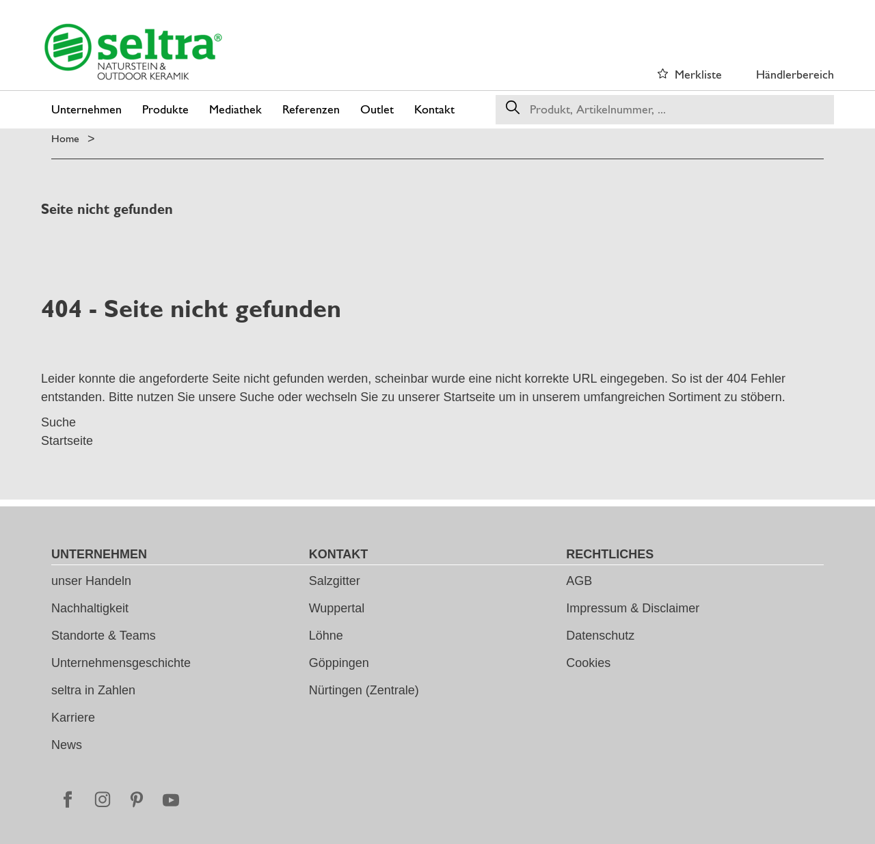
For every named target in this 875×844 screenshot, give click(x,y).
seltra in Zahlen (93, 690)
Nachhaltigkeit (90, 608)
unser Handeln (91, 581)
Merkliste (698, 74)
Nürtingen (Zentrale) (364, 690)
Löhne (326, 635)
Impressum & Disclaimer (632, 608)
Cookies (588, 663)
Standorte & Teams (103, 635)
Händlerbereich (795, 74)
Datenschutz (600, 635)
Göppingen (339, 663)
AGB (579, 581)
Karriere (73, 717)
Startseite (469, 397)
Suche (256, 397)
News (66, 745)
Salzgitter (334, 581)
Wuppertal (337, 608)
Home (65, 138)
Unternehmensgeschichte (121, 663)
